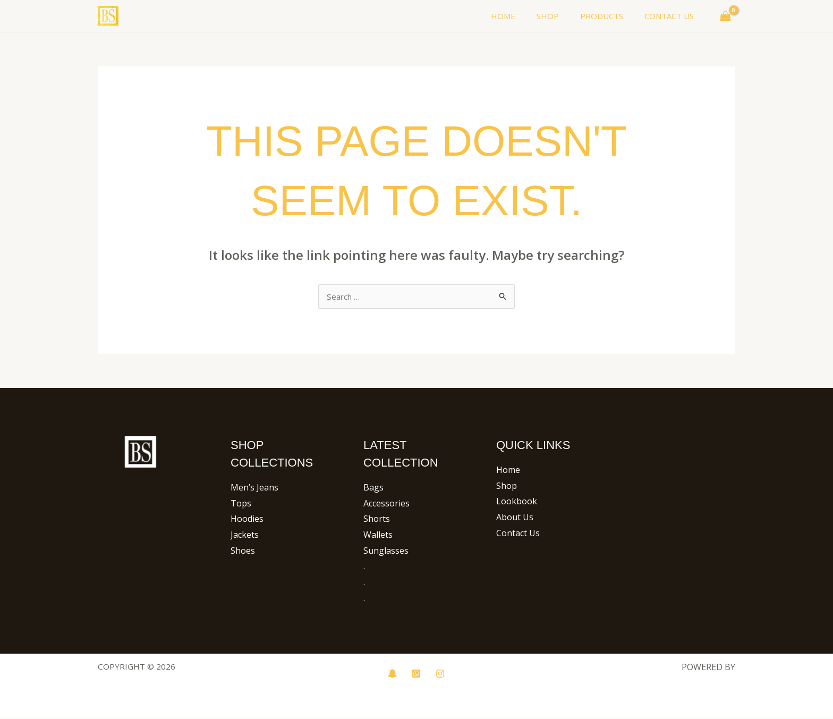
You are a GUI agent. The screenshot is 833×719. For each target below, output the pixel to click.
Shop (506, 487)
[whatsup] (416, 674)
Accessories (386, 504)
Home (508, 471)
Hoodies (247, 520)
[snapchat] (392, 674)
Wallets (378, 536)
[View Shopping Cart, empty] (725, 16)
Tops (241, 504)
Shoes (243, 551)
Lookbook (516, 502)
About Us (514, 518)
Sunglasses (386, 551)
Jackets (245, 536)
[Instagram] (440, 674)
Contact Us (518, 534)
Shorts (376, 520)
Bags (373, 488)
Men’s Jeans (254, 488)
